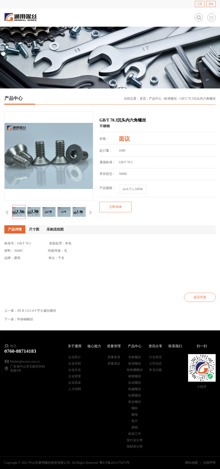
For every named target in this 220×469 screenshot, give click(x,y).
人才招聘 (74, 389)
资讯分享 (155, 346)
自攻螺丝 (134, 382)
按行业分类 (135, 440)
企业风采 (74, 382)
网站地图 (192, 462)
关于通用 (74, 346)
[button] (7, 212)
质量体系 (113, 357)
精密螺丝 (134, 376)
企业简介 (74, 357)
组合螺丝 (134, 402)
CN (199, 4)
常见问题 (155, 370)
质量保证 (113, 363)
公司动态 (155, 363)
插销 (134, 427)
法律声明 (209, 462)
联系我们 (175, 346)
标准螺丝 (170, 98)
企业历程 (74, 363)
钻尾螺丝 (134, 395)
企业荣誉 (74, 376)
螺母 (134, 414)
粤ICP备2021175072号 (114, 462)
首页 (143, 98)
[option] (48, 155)
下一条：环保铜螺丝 (18, 319)
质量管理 (114, 346)
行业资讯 (155, 357)
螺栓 (134, 408)
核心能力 (94, 346)
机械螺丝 (134, 389)
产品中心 (155, 98)
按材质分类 (135, 446)
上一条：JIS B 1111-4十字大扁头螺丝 (30, 310)
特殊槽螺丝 (135, 370)
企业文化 (74, 370)
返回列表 (200, 297)
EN (211, 4)
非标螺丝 (134, 357)
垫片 (134, 421)
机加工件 (134, 433)
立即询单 (115, 207)
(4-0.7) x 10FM (133, 189)
